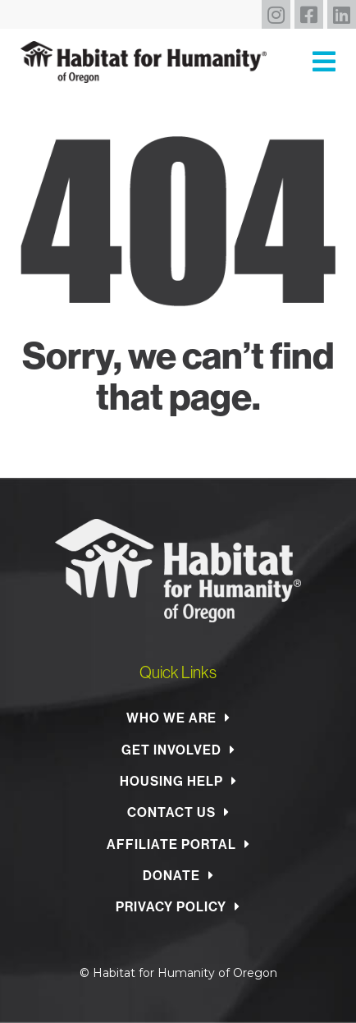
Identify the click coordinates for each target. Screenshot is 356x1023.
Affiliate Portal (171, 844)
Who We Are (171, 717)
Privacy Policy (171, 906)
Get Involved (171, 749)
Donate (171, 875)
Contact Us (171, 812)
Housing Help (171, 781)
